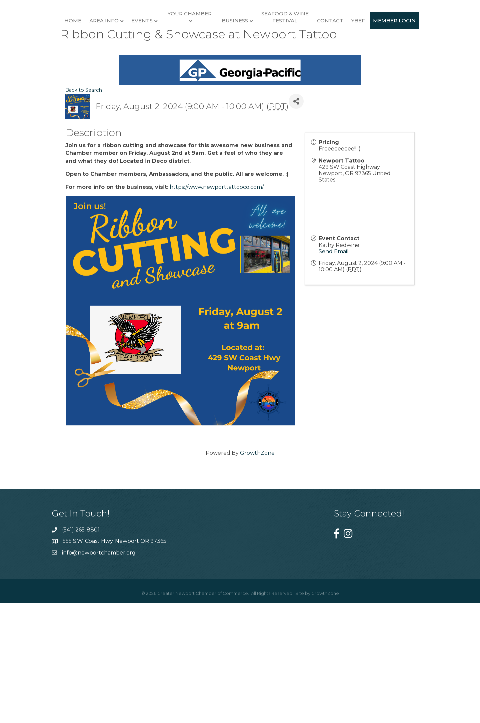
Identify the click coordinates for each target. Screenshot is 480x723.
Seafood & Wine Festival (360, 49)
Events (117, 52)
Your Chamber (165, 45)
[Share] (296, 224)
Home (48, 52)
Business (310, 52)
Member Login (240, 109)
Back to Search (83, 213)
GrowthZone (257, 576)
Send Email (334, 374)
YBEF (433, 52)
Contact (405, 52)
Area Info (79, 52)
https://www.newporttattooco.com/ (217, 310)
